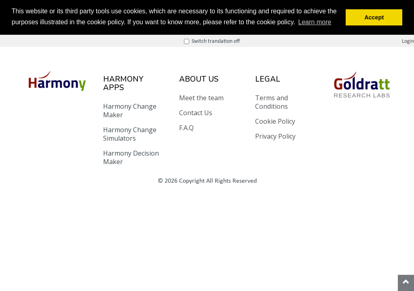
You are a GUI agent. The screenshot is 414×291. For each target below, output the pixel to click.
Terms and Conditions (271, 102)
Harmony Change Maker (129, 110)
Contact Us (195, 112)
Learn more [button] (315, 22)
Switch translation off (355, 40)
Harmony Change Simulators (129, 134)
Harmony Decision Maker (131, 157)
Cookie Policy (275, 121)
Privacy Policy (275, 136)
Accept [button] (374, 17)
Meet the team (201, 97)
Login (408, 40)
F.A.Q (186, 127)
